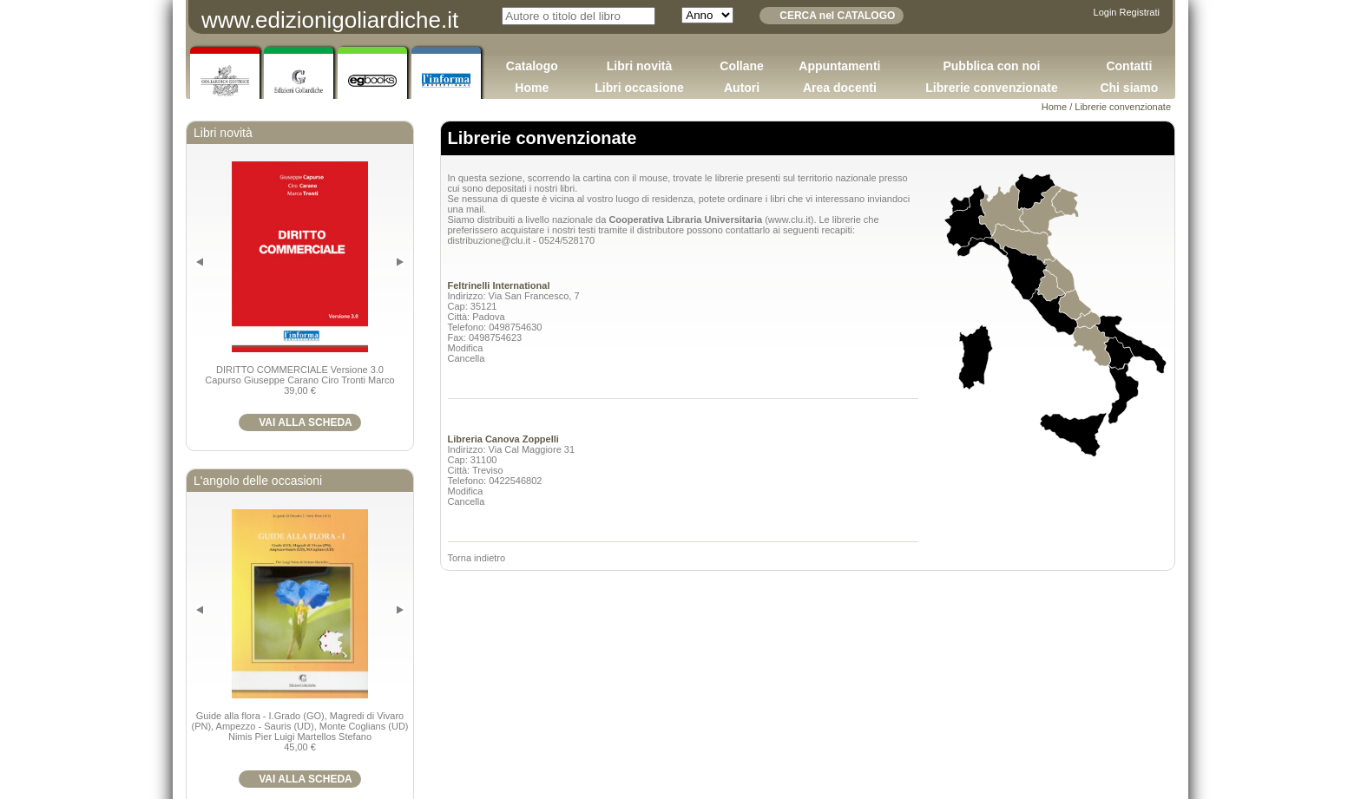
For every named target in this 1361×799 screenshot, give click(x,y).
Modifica (465, 348)
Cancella (466, 358)
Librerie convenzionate (991, 88)
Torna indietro (477, 558)
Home (532, 88)
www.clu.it (789, 219)
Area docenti (840, 88)
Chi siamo (1129, 88)
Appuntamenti (839, 66)
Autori (741, 88)
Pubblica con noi (991, 66)
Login (1105, 12)
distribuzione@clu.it (489, 240)
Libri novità (639, 66)
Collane (742, 66)
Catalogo (532, 66)
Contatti (1129, 66)
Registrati (1140, 12)
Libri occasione (639, 88)
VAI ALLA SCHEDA (305, 422)
